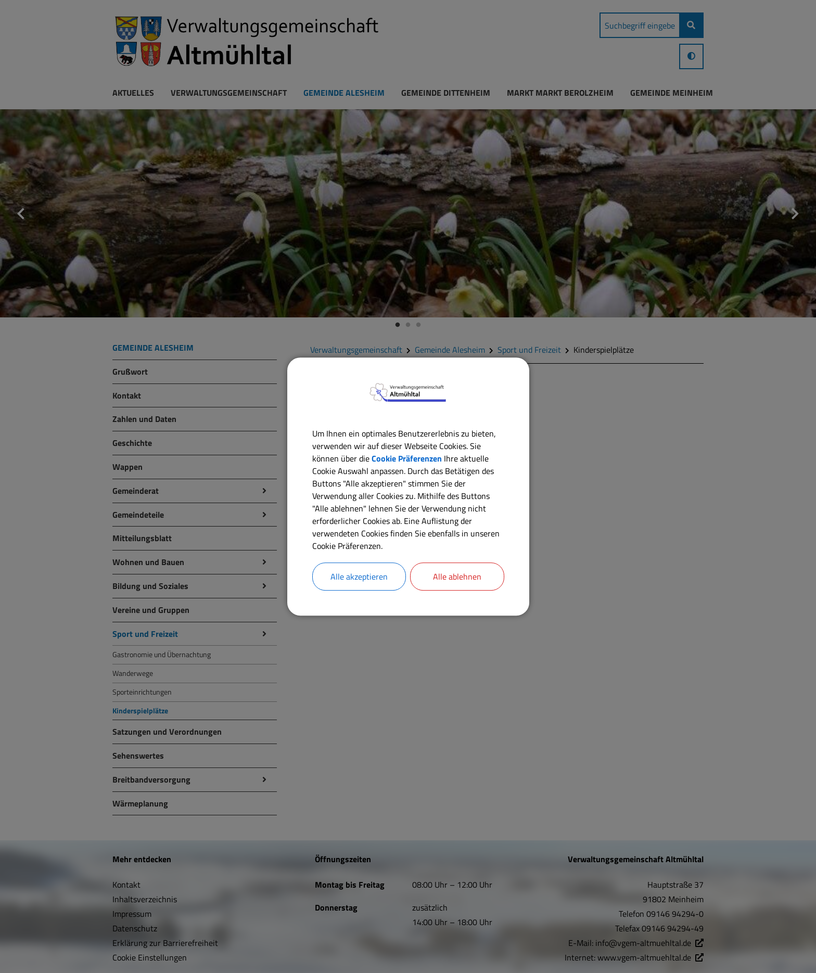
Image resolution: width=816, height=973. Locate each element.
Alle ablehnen (457, 576)
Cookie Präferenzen (407, 458)
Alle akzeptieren (359, 576)
